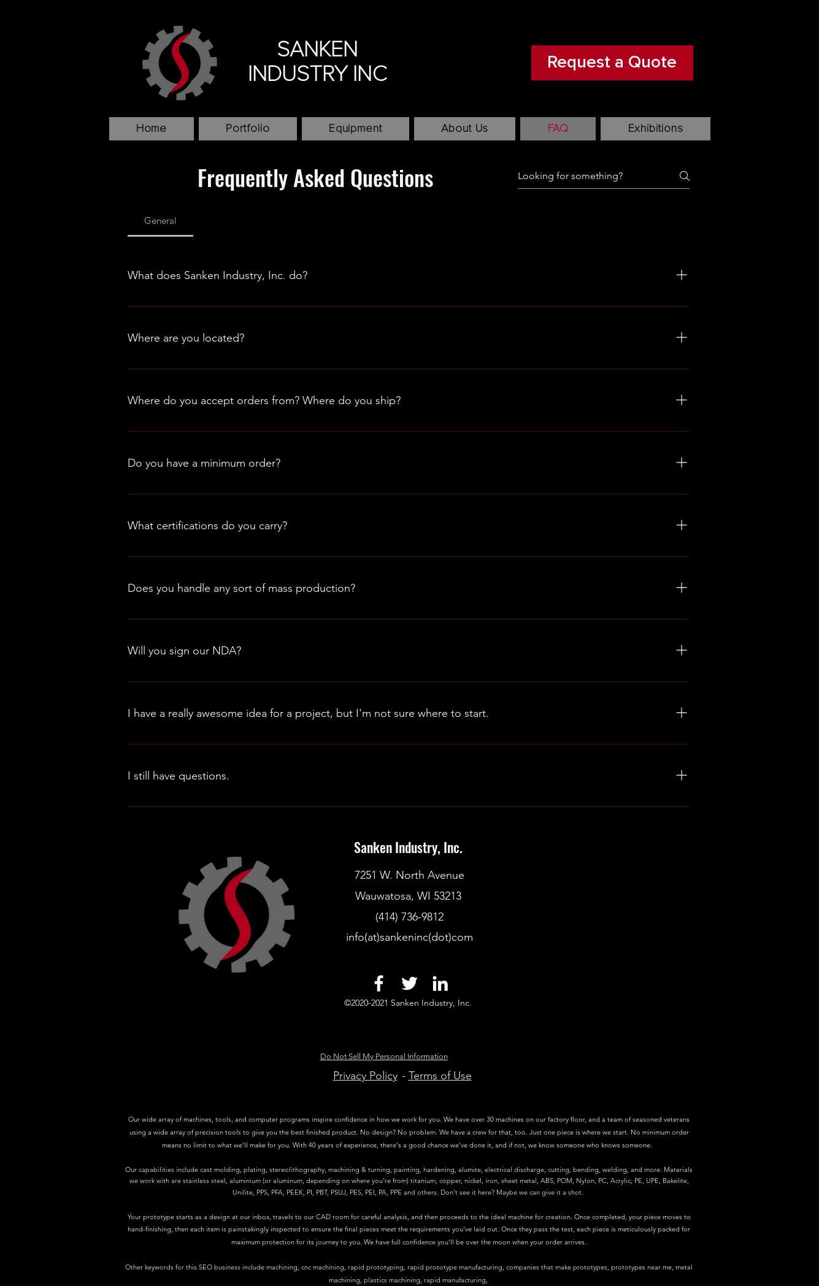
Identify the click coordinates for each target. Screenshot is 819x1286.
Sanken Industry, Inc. (410, 847)
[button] (247, 128)
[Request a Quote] (612, 62)
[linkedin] (440, 983)
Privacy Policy (365, 1075)
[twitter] (409, 983)
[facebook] (379, 983)
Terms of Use (440, 1075)
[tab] (161, 221)
